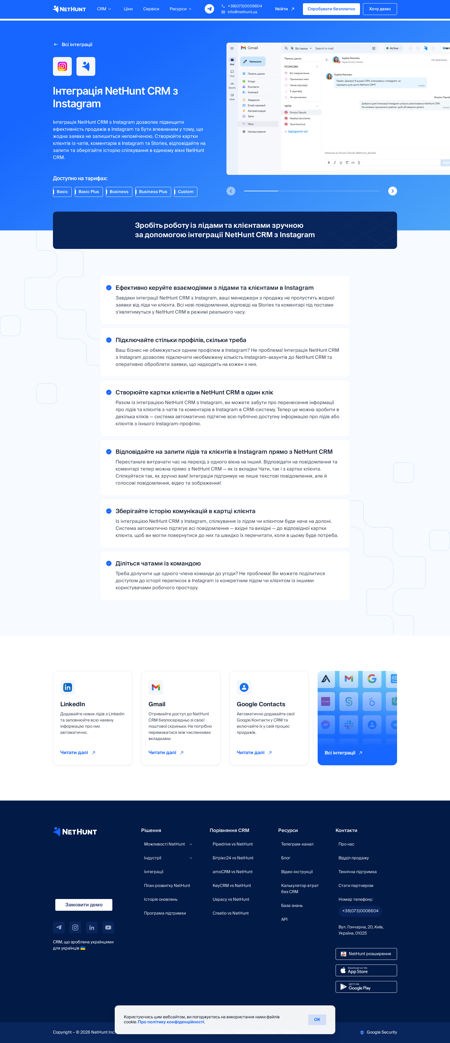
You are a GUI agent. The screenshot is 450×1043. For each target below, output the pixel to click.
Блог (285, 858)
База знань (292, 905)
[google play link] (366, 987)
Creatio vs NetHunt (231, 913)
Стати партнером (356, 885)
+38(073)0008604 (241, 7)
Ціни (128, 10)
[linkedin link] (92, 927)
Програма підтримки (165, 913)
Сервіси (151, 10)
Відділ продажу (354, 858)
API (284, 919)
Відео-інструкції (297, 871)
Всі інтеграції (77, 44)
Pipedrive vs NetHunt (233, 844)
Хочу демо (380, 10)
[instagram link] (75, 927)
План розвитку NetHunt (167, 885)
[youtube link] (108, 927)
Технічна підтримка (358, 871)
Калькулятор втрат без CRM (300, 888)
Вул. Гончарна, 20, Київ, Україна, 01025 (361, 930)
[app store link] (366, 970)
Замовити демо (84, 905)
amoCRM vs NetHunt (233, 871)
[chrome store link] (366, 954)
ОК (317, 1019)
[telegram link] (59, 927)
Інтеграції (153, 871)
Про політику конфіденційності (171, 1022)
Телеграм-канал (297, 844)
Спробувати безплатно (331, 10)
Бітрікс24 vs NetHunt (233, 858)
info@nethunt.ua (239, 13)
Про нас (346, 844)
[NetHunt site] (75, 831)
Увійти (281, 10)
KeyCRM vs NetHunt (232, 885)
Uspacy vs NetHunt (231, 899)
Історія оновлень (160, 899)
